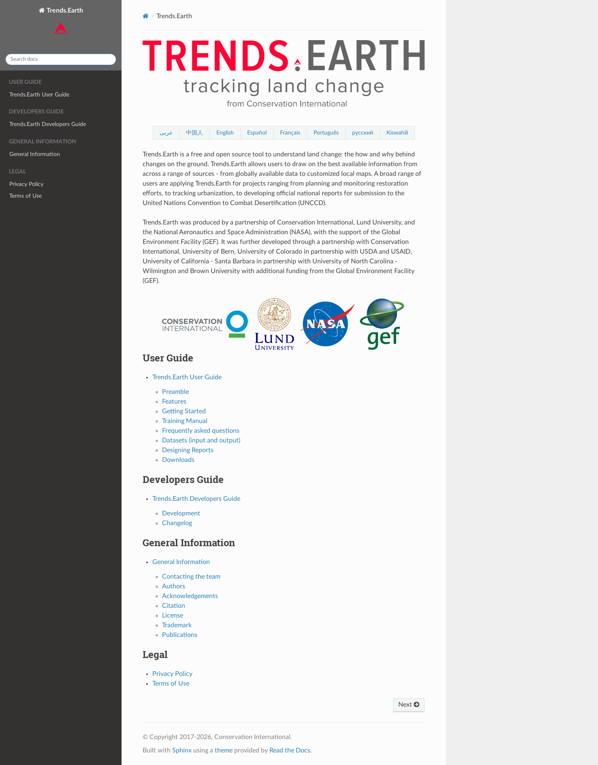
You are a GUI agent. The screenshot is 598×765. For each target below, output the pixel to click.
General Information (34, 154)
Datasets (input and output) (201, 440)
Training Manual (184, 421)
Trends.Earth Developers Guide (47, 124)
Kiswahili (397, 133)
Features (174, 401)
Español (257, 133)
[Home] (146, 16)
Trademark (177, 625)
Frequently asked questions (200, 430)
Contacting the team (191, 576)
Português (326, 133)
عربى (166, 133)
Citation (173, 606)
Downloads (178, 460)
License (172, 615)
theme (224, 750)
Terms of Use (25, 196)
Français (290, 133)
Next (408, 704)
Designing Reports (188, 450)
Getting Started (184, 411)
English (225, 133)
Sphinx (182, 750)
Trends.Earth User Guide (39, 95)
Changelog (177, 523)
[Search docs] (60, 59)
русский (362, 133)
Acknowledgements (190, 596)
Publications (179, 635)
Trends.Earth (64, 21)
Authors (173, 586)
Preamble (175, 392)
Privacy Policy (26, 184)
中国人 (194, 133)
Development (181, 513)
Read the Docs (289, 750)
